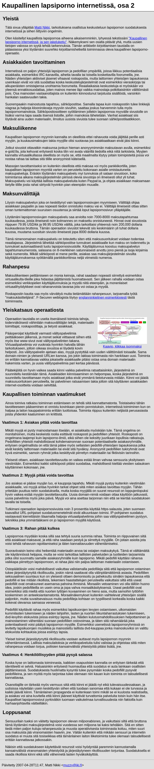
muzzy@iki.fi (72, 765)
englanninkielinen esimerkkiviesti (103, 297)
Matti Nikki (42, 27)
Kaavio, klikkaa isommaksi (122, 332)
